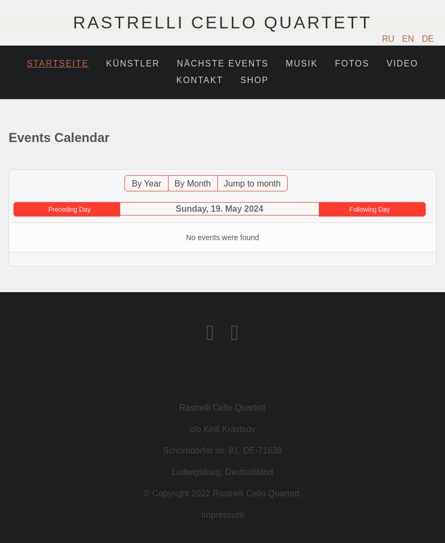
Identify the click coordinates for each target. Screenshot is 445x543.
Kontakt (200, 80)
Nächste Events (223, 63)
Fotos (352, 63)
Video (402, 63)
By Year (146, 183)
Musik (302, 63)
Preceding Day (69, 209)
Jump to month (252, 183)
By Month (192, 183)
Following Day (369, 209)
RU (389, 38)
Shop (254, 80)
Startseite (58, 63)
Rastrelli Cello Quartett (222, 22)
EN (409, 38)
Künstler (132, 63)
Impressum (222, 514)
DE (428, 38)
